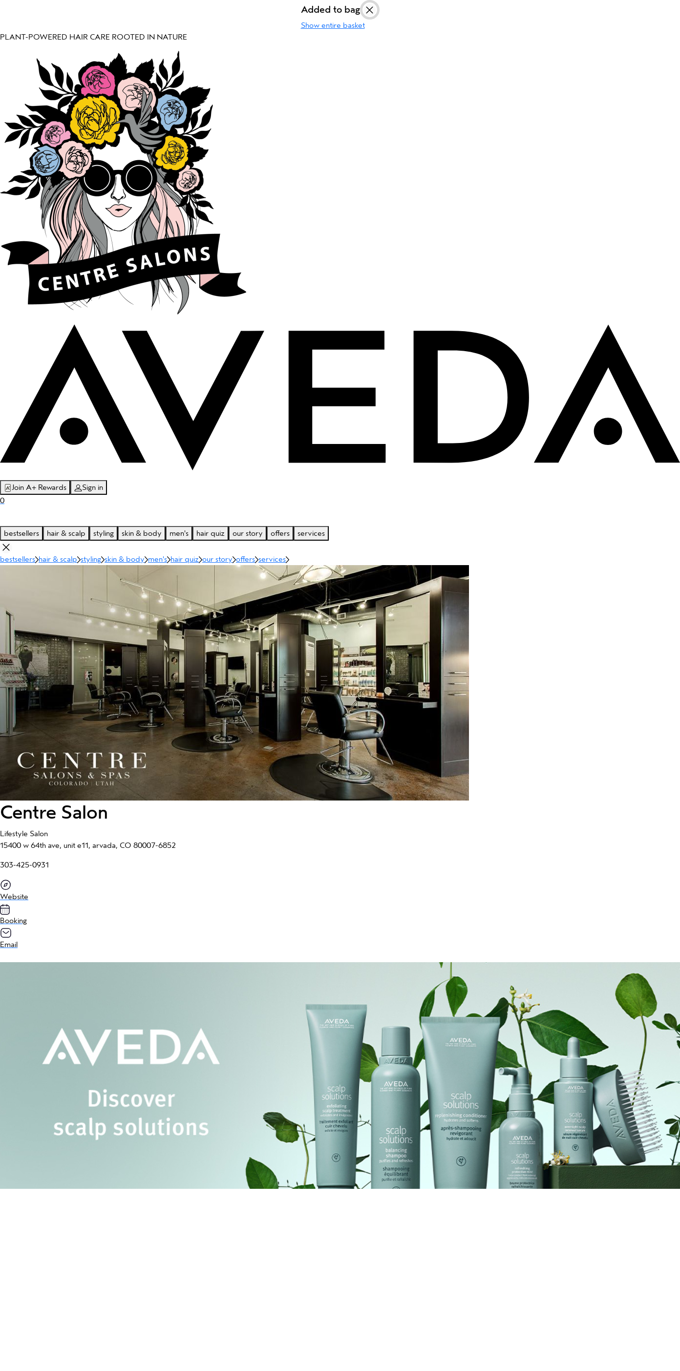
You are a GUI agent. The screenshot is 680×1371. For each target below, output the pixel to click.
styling (103, 533)
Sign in (88, 487)
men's (179, 533)
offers (280, 533)
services (311, 533)
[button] (340, 1075)
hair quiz (210, 533)
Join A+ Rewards (35, 487)
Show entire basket (333, 25)
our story (248, 533)
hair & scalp (66, 533)
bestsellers (21, 533)
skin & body (142, 533)
